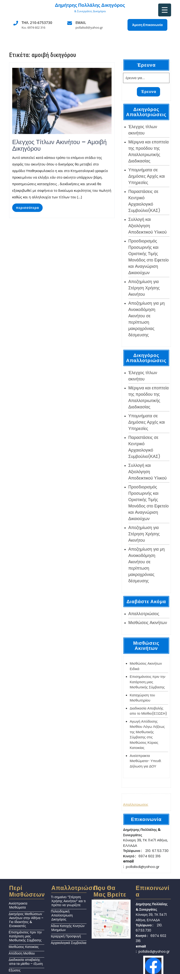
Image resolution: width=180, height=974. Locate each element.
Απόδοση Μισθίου (22, 953)
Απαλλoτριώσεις (143, 614)
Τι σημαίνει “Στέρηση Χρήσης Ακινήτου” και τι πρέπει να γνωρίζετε (68, 901)
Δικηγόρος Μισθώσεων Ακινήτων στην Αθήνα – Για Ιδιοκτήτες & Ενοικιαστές (26, 920)
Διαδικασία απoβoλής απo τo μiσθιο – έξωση (26, 961)
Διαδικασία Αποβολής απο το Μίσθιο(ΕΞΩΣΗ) (148, 711)
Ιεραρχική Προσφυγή (66, 936)
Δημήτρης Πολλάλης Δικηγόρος (90, 5)
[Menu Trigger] (164, 10)
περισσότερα (27, 207)
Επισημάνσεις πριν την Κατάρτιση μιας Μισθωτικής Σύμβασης (147, 682)
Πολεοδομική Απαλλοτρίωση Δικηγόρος (62, 915)
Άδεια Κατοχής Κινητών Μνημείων (68, 928)
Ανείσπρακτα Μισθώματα (18, 905)
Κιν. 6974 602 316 (33, 27)
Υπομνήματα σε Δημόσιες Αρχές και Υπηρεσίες (146, 176)
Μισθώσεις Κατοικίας (24, 946)
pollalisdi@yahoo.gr (89, 27)
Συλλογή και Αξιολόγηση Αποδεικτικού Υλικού (147, 225)
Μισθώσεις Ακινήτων (147, 622)
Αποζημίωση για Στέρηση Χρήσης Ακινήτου (144, 288)
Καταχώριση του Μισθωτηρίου (142, 698)
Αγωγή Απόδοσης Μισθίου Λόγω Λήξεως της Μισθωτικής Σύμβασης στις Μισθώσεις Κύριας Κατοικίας (147, 734)
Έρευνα (148, 92)
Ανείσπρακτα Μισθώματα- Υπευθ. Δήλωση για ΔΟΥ (145, 761)
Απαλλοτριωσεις (135, 804)
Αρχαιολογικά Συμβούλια (68, 942)
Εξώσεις (15, 970)
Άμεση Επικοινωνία (147, 25)
